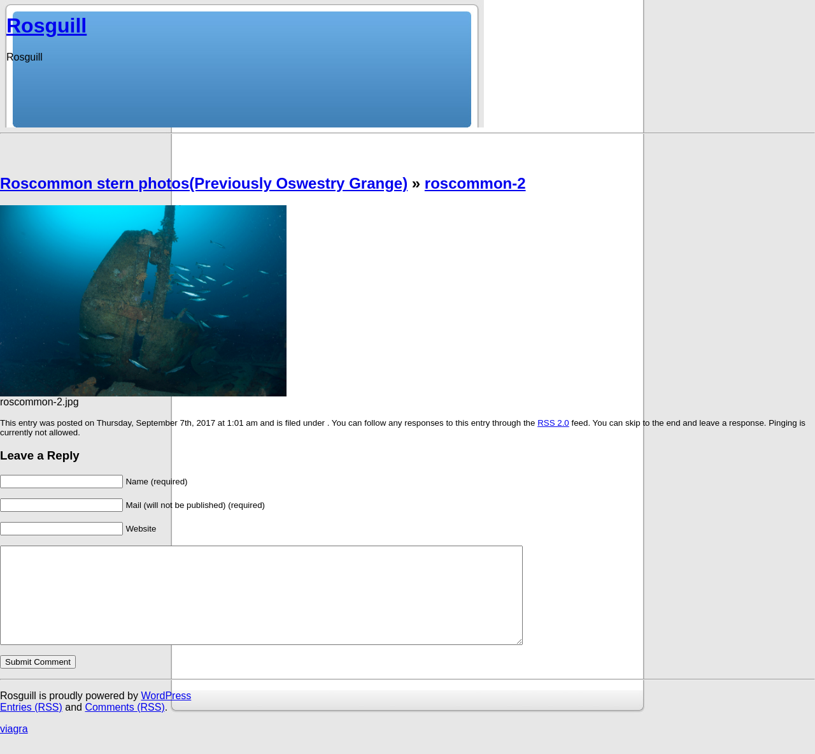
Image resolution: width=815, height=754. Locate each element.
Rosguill (46, 25)
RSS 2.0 (553, 423)
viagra (14, 748)
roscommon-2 (475, 183)
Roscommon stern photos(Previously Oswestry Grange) (204, 183)
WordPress (166, 714)
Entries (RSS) (31, 726)
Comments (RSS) (124, 726)
